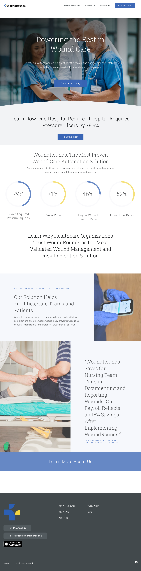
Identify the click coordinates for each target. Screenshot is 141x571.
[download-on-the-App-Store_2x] (13, 542)
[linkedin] (136, 562)
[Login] (125, 5)
